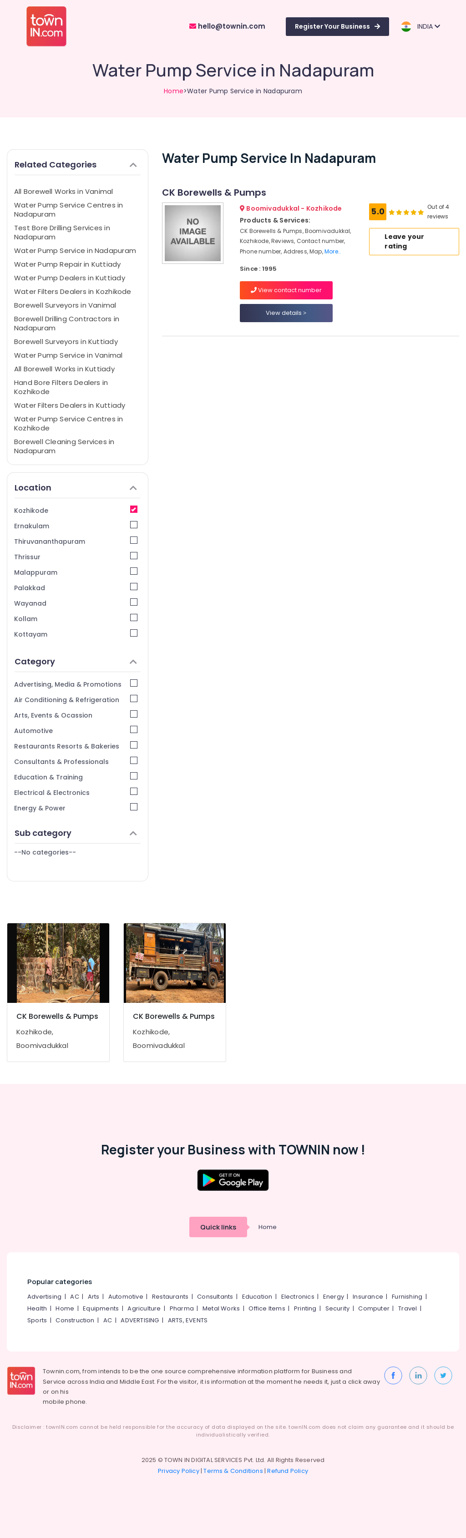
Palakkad (75, 587)
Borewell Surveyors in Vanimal (65, 305)
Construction (75, 1320)
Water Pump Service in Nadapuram (75, 250)
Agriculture (144, 1308)
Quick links (218, 1227)
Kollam (75, 618)
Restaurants (170, 1296)
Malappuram (75, 572)
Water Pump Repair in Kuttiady (67, 264)
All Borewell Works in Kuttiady (64, 369)
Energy (333, 1296)
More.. (332, 251)
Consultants (215, 1296)
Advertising (44, 1296)
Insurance (368, 1296)
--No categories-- (45, 852)
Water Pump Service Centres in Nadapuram (68, 209)
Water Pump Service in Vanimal (68, 355)
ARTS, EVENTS (188, 1320)
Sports (37, 1320)
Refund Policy (287, 1471)
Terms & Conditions (233, 1471)
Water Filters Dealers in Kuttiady (69, 405)
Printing (305, 1308)
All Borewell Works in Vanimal (63, 191)
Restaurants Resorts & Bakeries (75, 746)
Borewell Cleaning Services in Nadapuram (64, 446)
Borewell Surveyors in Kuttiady (66, 341)
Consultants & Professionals (75, 761)
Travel (407, 1308)
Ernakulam (75, 526)
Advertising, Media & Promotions (75, 684)
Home (173, 91)
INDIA (420, 26)
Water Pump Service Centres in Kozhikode (68, 423)
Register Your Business (337, 26)
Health (37, 1308)
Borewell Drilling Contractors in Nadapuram (66, 323)
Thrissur (75, 557)
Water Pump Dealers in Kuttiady (69, 278)
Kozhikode (75, 510)
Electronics (297, 1296)
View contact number (286, 290)
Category (76, 661)
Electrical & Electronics (75, 792)
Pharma (182, 1308)
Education (257, 1296)
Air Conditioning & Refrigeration (75, 699)
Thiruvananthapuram (75, 541)
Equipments (101, 1308)
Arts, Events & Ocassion (75, 715)
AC (74, 1296)
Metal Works (221, 1308)
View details (286, 313)
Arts (94, 1296)
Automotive (75, 730)
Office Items (266, 1308)
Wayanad (75, 603)
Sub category (76, 833)
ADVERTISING (140, 1320)
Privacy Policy (178, 1471)
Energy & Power (75, 808)
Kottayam (75, 634)
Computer (374, 1308)
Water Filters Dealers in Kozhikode (73, 291)
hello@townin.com (227, 26)
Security (337, 1308)
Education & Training (75, 777)
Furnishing (407, 1296)
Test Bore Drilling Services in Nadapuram (62, 232)
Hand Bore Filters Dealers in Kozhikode (61, 387)
